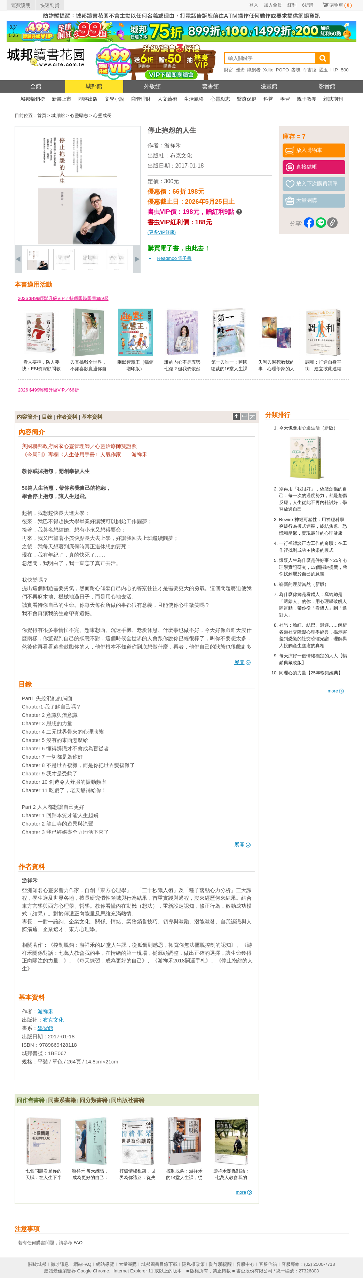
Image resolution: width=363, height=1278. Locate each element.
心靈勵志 (220, 99)
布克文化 (181, 155)
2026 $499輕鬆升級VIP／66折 (48, 390)
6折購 (308, 5)
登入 (253, 5)
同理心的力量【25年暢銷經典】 (311, 672)
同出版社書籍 (127, 1100)
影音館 (327, 86)
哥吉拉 (309, 70)
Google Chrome (93, 1270)
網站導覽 (105, 1264)
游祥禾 (172, 145)
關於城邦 (37, 1264)
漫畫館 (269, 86)
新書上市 (61, 99)
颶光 (240, 70)
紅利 (292, 5)
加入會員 (273, 5)
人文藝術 (167, 99)
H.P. (334, 70)
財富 (228, 70)
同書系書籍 (62, 1100)
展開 (242, 662)
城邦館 (94, 86)
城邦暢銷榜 (33, 99)
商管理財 (141, 99)
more (336, 691)
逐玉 (323, 70)
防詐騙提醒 (220, 1264)
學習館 (45, 1028)
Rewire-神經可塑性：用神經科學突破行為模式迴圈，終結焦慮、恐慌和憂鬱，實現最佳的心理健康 (313, 526)
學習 (285, 99)
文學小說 (114, 99)
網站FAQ (82, 1264)
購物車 (341, 5)
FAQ (77, 1242)
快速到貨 (50, 5)
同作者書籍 (31, 1100)
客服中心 (245, 1264)
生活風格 (194, 99)
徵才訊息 (60, 1264)
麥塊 (295, 70)
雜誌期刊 (333, 99)
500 (345, 70)
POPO (282, 70)
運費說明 (21, 5)
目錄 (47, 417)
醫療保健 (247, 99)
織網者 (254, 70)
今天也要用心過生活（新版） (308, 428)
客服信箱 (268, 1264)
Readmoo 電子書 (174, 258)
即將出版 (88, 99)
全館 (35, 86)
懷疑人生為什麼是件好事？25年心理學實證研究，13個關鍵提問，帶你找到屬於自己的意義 (313, 567)
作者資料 (66, 417)
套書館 (210, 86)
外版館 (152, 86)
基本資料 (91, 417)
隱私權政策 (193, 1264)
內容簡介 (27, 417)
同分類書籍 (94, 1100)
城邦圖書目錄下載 (159, 1264)
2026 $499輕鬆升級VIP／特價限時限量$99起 (63, 298)
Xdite (268, 70)
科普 (268, 99)
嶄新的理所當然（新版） (304, 584)
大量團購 (128, 1264)
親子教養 (306, 99)
